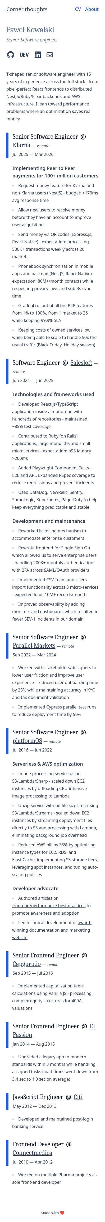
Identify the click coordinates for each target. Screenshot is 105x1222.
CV (78, 9)
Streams (44, 813)
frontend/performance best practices (48, 906)
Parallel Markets (34, 645)
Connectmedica (32, 1152)
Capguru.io (27, 964)
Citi (78, 1097)
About (92, 9)
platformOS (27, 740)
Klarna (21, 145)
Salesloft (81, 362)
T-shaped (15, 74)
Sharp (42, 781)
